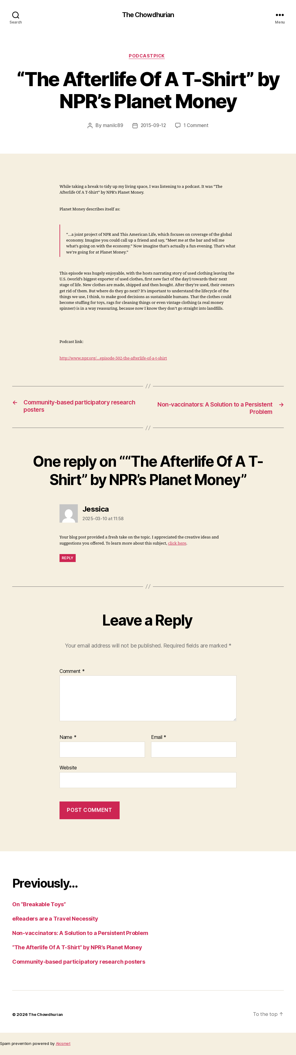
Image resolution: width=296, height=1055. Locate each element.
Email (158, 740)
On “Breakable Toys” (39, 907)
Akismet (63, 1045)
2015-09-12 (152, 128)
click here (177, 545)
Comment (72, 674)
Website (68, 770)
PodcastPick (148, 57)
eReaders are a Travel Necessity (55, 921)
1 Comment (197, 128)
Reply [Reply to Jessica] (68, 560)
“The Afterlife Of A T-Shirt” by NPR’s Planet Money (77, 950)
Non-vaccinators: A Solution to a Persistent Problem (80, 936)
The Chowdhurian (148, 15)
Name (68, 740)
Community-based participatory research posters (78, 964)
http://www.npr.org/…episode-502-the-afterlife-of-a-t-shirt (113, 360)
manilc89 (111, 128)
